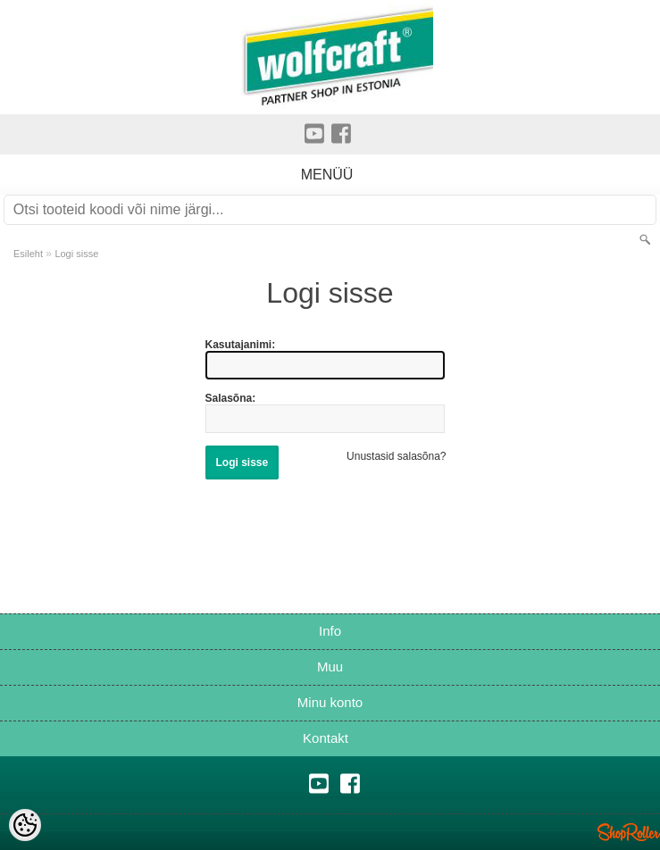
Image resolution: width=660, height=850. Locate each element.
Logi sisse (76, 253)
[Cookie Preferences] (25, 825)
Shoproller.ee (628, 832)
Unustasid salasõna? (396, 456)
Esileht (28, 253)
